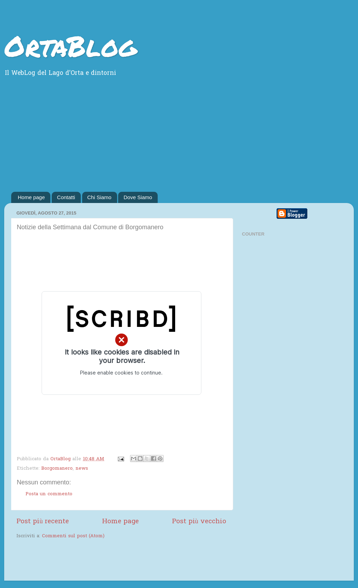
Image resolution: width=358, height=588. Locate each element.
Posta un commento (49, 494)
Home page (31, 197)
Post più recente (42, 521)
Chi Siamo (99, 197)
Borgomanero (57, 468)
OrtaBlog (70, 45)
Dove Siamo (137, 197)
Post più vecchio (199, 521)
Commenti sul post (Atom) (73, 536)
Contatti (66, 197)
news (82, 468)
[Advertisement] (179, 139)
